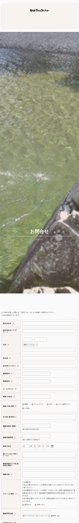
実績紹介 (49, 18)
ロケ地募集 (58, 18)
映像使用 (30, 18)
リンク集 (67, 18)
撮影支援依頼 (11, 18)
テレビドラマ (37, 400)
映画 (25, 400)
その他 (25, 404)
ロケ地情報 (20, 18)
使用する (26, 500)
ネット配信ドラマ (63, 400)
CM (49, 400)
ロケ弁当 (39, 18)
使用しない (40, 500)
